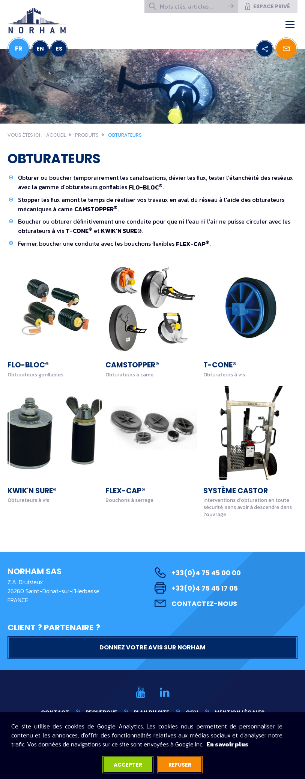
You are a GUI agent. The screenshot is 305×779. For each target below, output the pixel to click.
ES (59, 48)
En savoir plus (227, 744)
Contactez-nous (196, 603)
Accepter (128, 765)
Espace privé (267, 6)
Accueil (56, 135)
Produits (87, 135)
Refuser (179, 765)
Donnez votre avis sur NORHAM (152, 647)
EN (40, 48)
